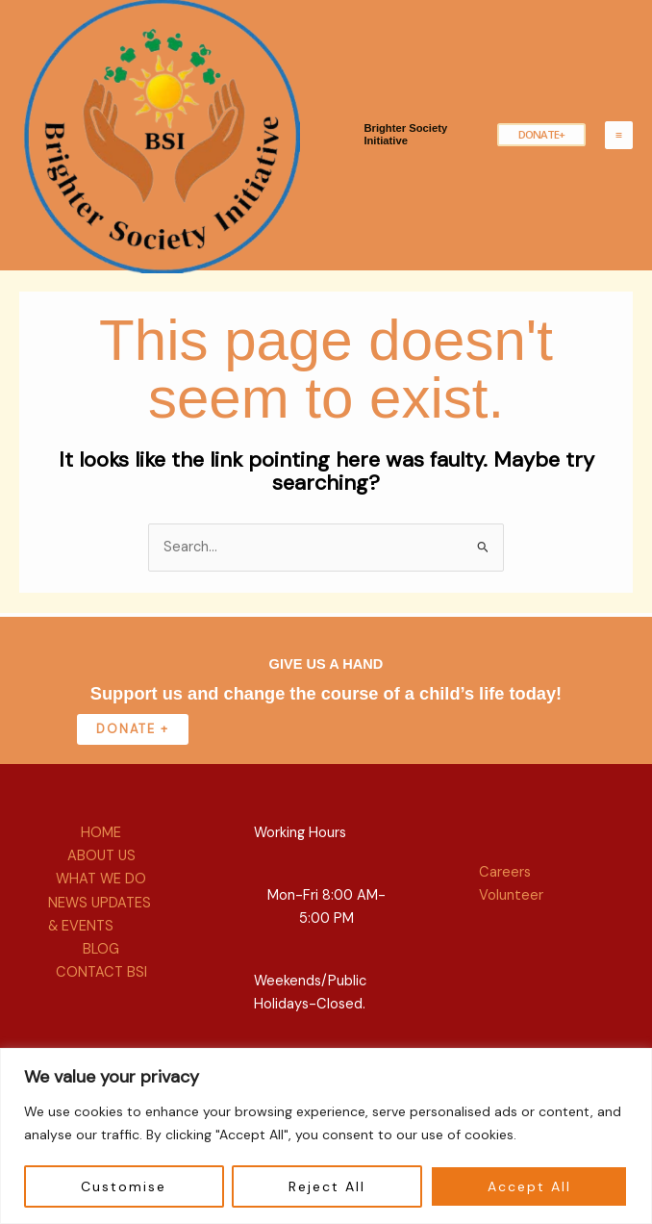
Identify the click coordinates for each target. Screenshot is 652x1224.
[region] (326, 1136)
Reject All (326, 1186)
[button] (538, 162)
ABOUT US (101, 912)
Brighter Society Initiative (413, 162)
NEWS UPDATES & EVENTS (99, 969)
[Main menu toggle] (619, 163)
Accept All (529, 1186)
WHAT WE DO (101, 935)
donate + (132, 784)
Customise (123, 1186)
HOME (101, 889)
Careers (505, 928)
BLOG (101, 1004)
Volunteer (511, 951)
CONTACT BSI (101, 1027)
